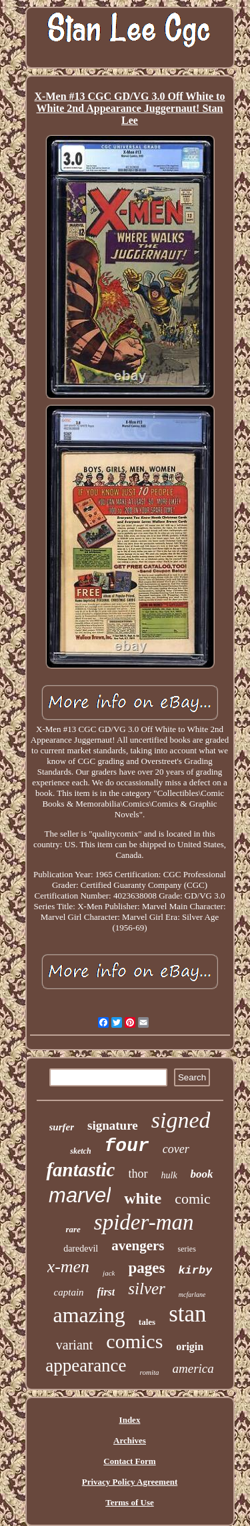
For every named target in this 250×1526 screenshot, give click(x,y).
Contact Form (129, 1461)
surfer (62, 1127)
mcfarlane (192, 1294)
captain (69, 1292)
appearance (85, 1365)
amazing (89, 1315)
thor (138, 1173)
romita (149, 1372)
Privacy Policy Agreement (129, 1482)
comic (193, 1198)
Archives (129, 1440)
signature (112, 1125)
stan (187, 1314)
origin (189, 1346)
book (202, 1174)
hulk (169, 1175)
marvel (80, 1195)
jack (109, 1273)
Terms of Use (129, 1502)
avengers (137, 1246)
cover (176, 1149)
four (127, 1146)
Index (130, 1420)
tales (147, 1322)
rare (72, 1229)
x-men (68, 1266)
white (142, 1198)
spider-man (144, 1222)
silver (146, 1289)
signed (181, 1120)
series (187, 1249)
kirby (195, 1270)
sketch (80, 1151)
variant (74, 1344)
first (106, 1292)
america (193, 1368)
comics (134, 1341)
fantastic (80, 1169)
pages (146, 1268)
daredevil (80, 1249)
